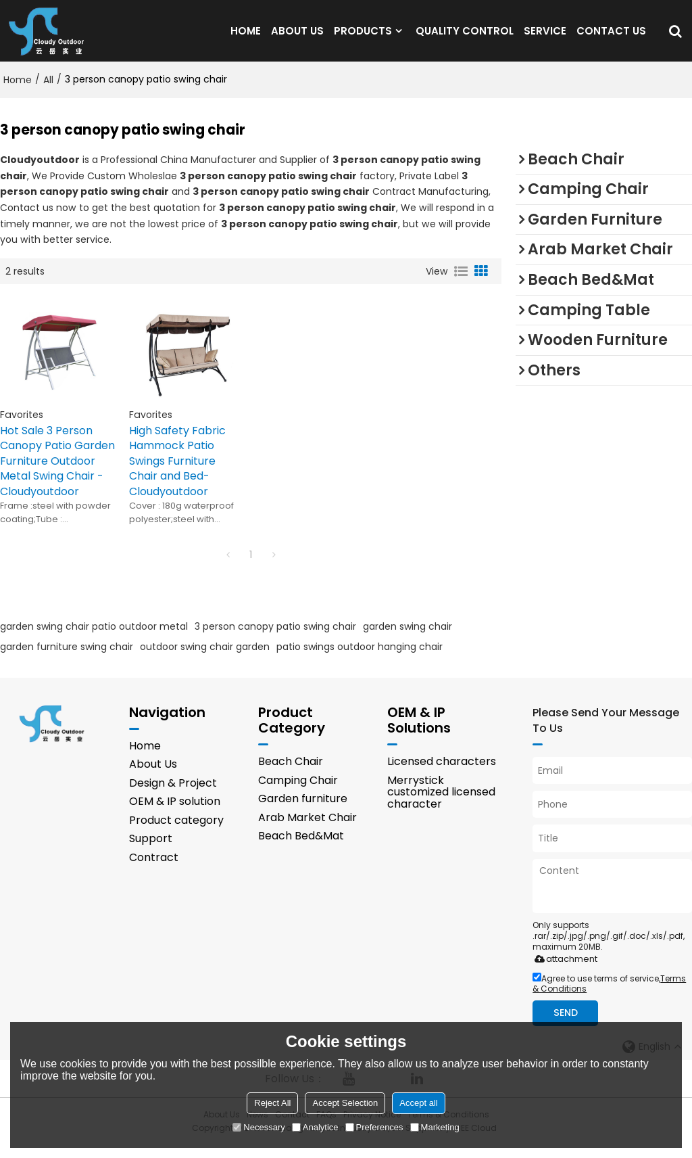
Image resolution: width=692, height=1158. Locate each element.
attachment (563, 971)
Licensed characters (441, 774)
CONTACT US (611, 37)
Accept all (418, 1103)
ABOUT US (297, 37)
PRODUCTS (363, 37)
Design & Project (173, 796)
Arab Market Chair (307, 830)
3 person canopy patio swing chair (275, 639)
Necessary (258, 1127)
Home (17, 92)
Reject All (272, 1103)
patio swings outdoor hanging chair (359, 659)
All (48, 92)
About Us (153, 777)
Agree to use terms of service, (609, 996)
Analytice (315, 1127)
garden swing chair (407, 639)
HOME (245, 37)
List (461, 284)
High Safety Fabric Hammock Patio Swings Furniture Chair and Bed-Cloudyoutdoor (177, 474)
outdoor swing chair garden (205, 659)
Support (150, 851)
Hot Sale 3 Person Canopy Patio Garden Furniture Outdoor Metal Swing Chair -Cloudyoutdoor (57, 474)
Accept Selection (345, 1103)
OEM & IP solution (174, 814)
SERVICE (545, 37)
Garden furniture (302, 811)
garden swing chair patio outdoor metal (94, 639)
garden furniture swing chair (66, 659)
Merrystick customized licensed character (441, 805)
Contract (153, 870)
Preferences (374, 1127)
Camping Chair (298, 793)
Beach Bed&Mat (301, 849)
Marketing (435, 1127)
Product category (176, 833)
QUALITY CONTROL (465, 37)
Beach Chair (290, 774)
